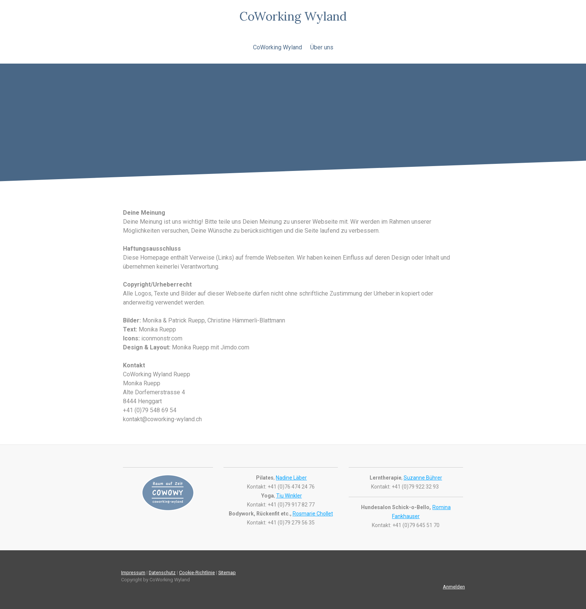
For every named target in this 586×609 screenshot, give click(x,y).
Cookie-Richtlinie (197, 572)
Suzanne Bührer (423, 478)
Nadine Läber (291, 478)
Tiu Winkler (289, 496)
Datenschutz (162, 572)
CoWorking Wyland (277, 47)
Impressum (133, 572)
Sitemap (227, 572)
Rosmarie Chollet (313, 514)
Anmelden (454, 587)
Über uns (321, 47)
